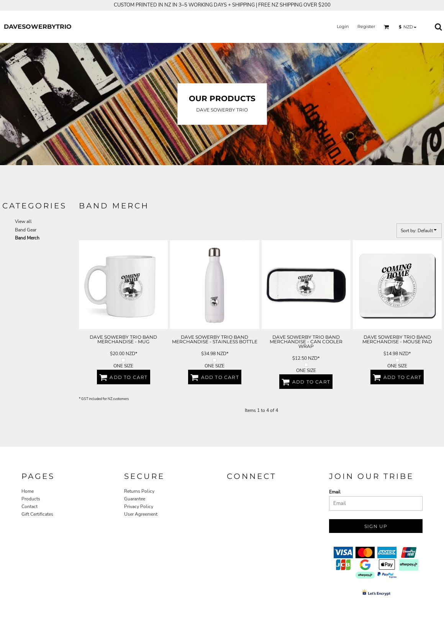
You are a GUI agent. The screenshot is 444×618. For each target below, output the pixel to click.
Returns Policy (139, 491)
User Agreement (140, 514)
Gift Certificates (37, 514)
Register (366, 26)
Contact (29, 506)
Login (343, 26)
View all (23, 221)
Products (30, 499)
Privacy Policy (138, 506)
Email (335, 492)
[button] (386, 27)
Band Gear (25, 230)
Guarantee (134, 499)
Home (27, 491)
